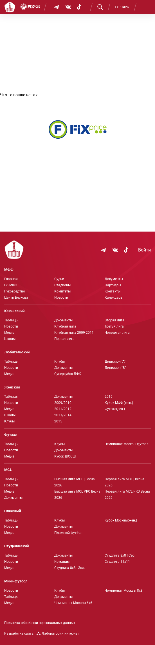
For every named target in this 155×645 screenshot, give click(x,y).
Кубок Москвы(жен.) (121, 520)
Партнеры (113, 285)
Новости (61, 297)
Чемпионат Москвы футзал (127, 444)
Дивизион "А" (115, 361)
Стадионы (62, 285)
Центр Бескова (16, 297)
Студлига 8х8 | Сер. (120, 555)
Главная (11, 279)
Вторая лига (114, 320)
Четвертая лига (117, 333)
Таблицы (11, 320)
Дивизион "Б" (115, 368)
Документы (114, 279)
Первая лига (64, 339)
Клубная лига (65, 326)
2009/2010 (62, 403)
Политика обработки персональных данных (39, 623)
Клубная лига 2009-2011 (74, 333)
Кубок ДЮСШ (65, 456)
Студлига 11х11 (117, 562)
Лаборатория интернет (58, 633)
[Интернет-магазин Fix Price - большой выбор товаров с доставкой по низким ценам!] (77, 129)
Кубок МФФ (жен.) (119, 403)
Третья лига (114, 326)
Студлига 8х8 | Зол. (69, 568)
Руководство (14, 291)
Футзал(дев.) (115, 409)
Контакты (112, 291)
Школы (9, 339)
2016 (109, 397)
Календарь (113, 297)
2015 (58, 421)
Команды (61, 562)
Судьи (59, 279)
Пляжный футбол (68, 533)
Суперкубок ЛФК (67, 374)
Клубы (59, 361)
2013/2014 (62, 415)
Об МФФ (10, 285)
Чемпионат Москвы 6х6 (73, 603)
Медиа (9, 333)
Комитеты (62, 291)
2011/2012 (62, 409)
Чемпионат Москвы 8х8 (124, 591)
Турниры (122, 6)
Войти (144, 250)
